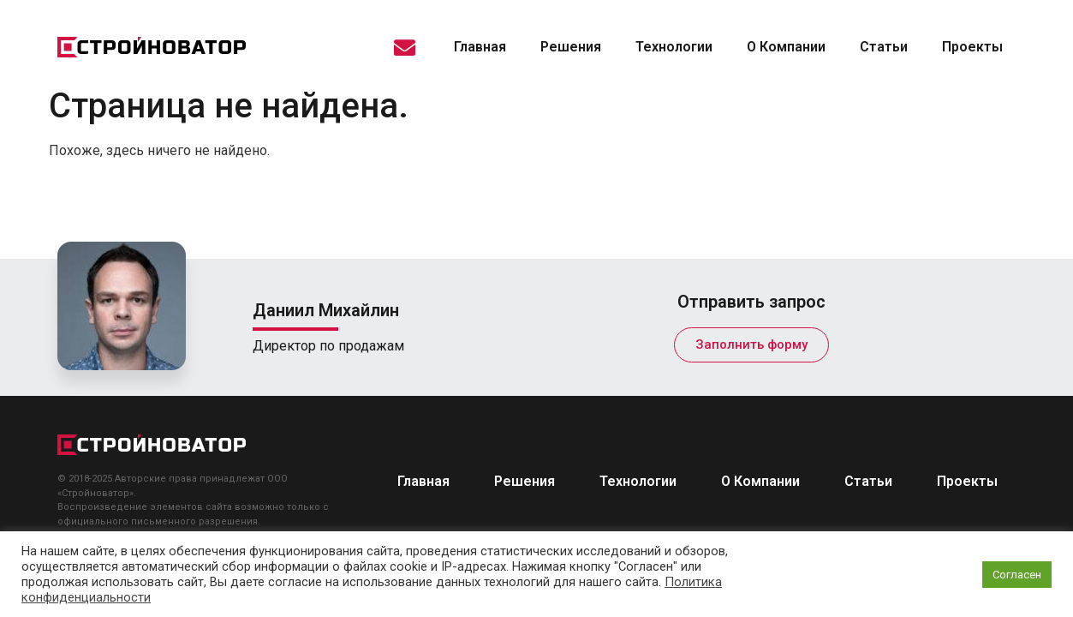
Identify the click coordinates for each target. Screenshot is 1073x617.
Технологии (673, 47)
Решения (570, 47)
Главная (480, 47)
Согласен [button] (1017, 574)
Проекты (972, 47)
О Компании (786, 47)
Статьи (884, 47)
